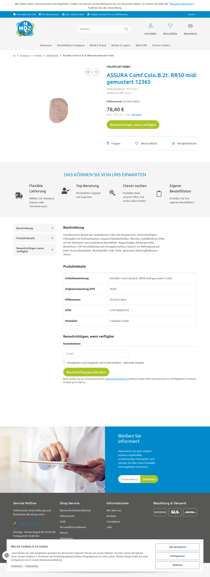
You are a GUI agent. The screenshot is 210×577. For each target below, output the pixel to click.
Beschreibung (34, 228)
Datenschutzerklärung (116, 378)
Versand (136, 114)
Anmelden (149, 479)
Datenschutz (33, 567)
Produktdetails (34, 238)
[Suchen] (99, 29)
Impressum (17, 567)
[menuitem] (161, 45)
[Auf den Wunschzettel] (96, 72)
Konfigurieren (176, 557)
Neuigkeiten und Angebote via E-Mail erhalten (105, 362)
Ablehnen (176, 565)
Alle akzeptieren (176, 548)
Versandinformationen (73, 527)
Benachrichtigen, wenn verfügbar (133, 124)
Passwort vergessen (181, 3)
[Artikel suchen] (126, 29)
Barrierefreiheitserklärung (75, 510)
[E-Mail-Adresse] (129, 479)
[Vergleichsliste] (88, 72)
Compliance (113, 521)
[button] (192, 14)
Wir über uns (114, 510)
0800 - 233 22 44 (29, 523)
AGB (62, 521)
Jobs (109, 527)
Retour (64, 532)
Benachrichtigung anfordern (86, 372)
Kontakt (111, 515)
